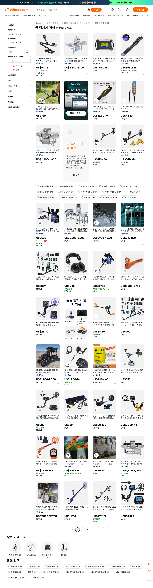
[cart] (120, 10)
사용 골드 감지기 (133, 192)
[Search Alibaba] (60, 9)
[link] (149, 564)
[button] (88, 9)
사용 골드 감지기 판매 (128, 186)
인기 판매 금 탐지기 (51, 572)
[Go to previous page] (72, 529)
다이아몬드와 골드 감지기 (74, 572)
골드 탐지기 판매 (88, 197)
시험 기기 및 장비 (51, 23)
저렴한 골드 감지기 (117, 567)
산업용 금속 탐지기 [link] (102, 23)
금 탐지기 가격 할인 (45, 186)
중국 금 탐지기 (14, 572)
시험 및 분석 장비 (69, 23)
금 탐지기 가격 (33, 567)
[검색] (96, 10)
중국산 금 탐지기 (129, 197)
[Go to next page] (108, 529)
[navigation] (19, 276)
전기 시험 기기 (85, 23)
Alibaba (38, 23)
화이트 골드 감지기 (52, 567)
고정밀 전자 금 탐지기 (38, 578)
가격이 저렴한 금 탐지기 (87, 192)
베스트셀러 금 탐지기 (108, 197)
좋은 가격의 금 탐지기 (45, 197)
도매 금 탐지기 (136, 567)
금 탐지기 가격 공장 (86, 186)
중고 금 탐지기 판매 (45, 192)
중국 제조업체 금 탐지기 (94, 567)
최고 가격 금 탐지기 (122, 572)
